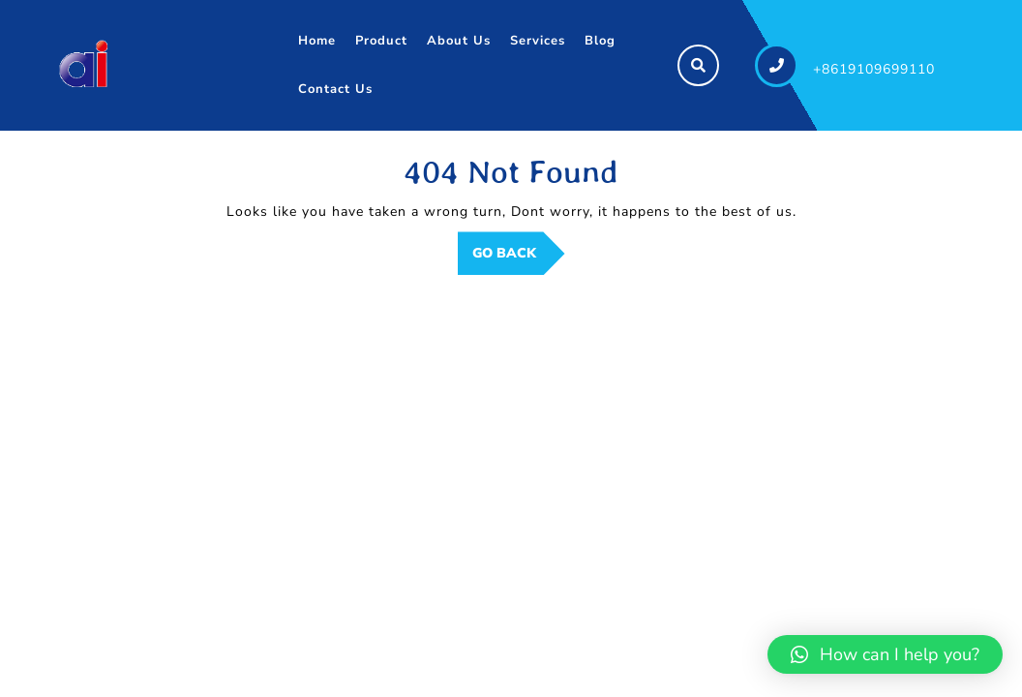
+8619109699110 (874, 69)
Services (537, 40)
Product (381, 40)
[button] (885, 654)
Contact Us (335, 89)
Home (317, 40)
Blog (600, 40)
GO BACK (518, 258)
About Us (459, 40)
